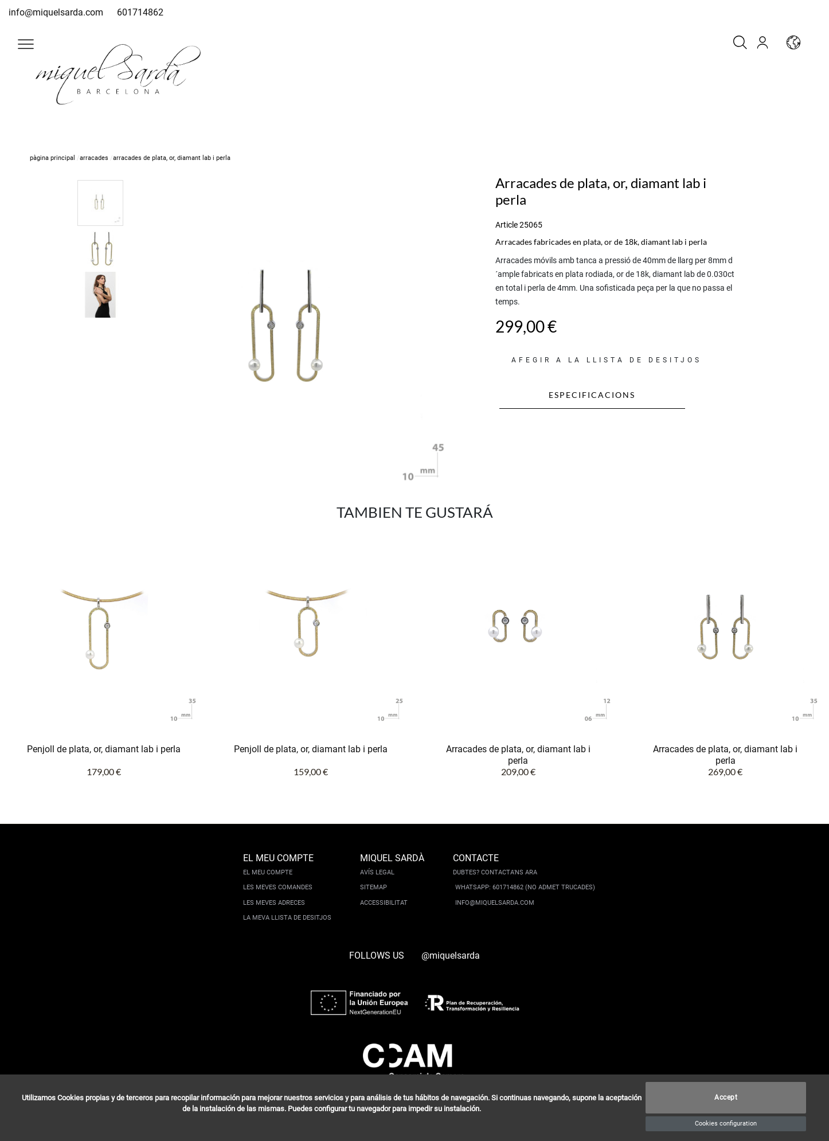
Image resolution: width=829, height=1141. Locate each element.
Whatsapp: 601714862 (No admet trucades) (525, 887)
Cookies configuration (726, 1123)
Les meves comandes (277, 887)
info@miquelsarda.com (56, 12)
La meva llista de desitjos (287, 917)
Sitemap (373, 887)
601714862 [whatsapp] (140, 12)
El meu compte (267, 872)
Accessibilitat (384, 902)
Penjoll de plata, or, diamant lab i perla (104, 749)
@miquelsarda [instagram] (450, 955)
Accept (725, 1098)
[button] (25, 44)
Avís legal (377, 872)
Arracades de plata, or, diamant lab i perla (518, 755)
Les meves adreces (274, 902)
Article (506, 224)
